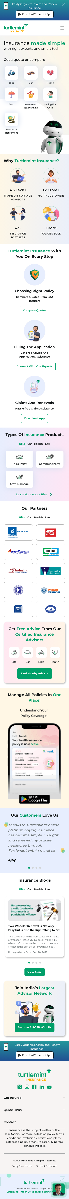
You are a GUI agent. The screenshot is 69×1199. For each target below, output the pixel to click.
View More (34, 972)
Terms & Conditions (46, 1166)
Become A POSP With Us (35, 1027)
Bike (11, 75)
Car (31, 75)
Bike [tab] (22, 443)
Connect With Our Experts (34, 366)
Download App (34, 418)
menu (62, 28)
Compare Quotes (34, 310)
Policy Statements (22, 1166)
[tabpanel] (34, 474)
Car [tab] (29, 443)
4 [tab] (40, 868)
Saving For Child (50, 98)
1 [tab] (29, 868)
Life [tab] (47, 443)
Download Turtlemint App (35, 14)
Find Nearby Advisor (34, 673)
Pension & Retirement (11, 123)
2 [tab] (33, 868)
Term (11, 96)
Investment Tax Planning (31, 98)
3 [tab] (36, 868)
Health (50, 75)
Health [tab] (38, 443)
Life (14, 655)
